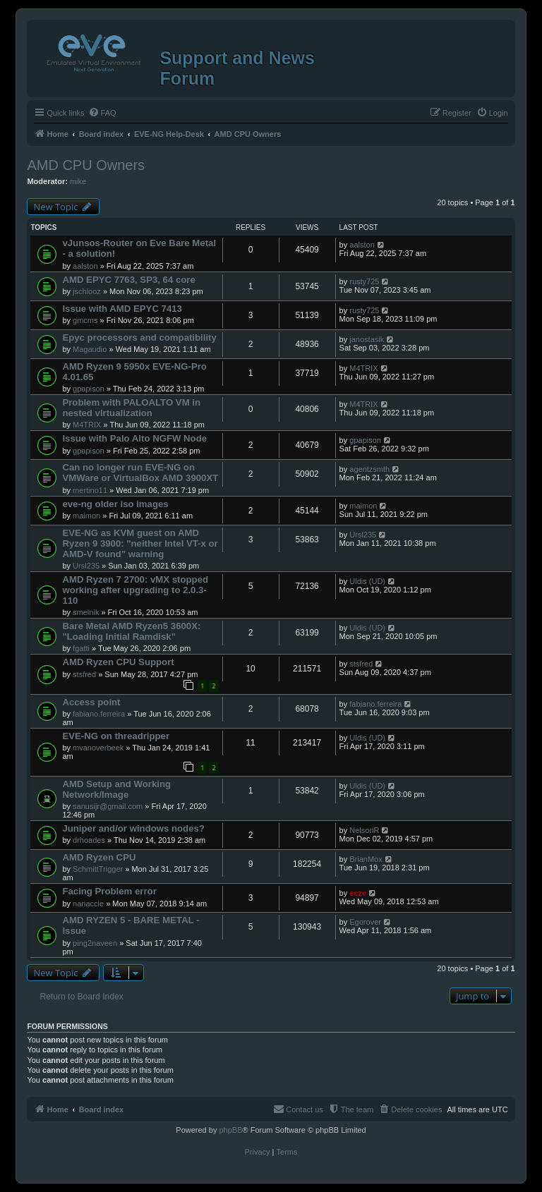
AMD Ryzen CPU (99, 857)
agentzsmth (369, 469)
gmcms (85, 320)
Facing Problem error (109, 891)
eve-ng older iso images (115, 504)
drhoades (89, 840)
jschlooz (87, 291)
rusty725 (364, 281)
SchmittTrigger (98, 869)
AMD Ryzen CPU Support (118, 662)
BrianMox (365, 859)
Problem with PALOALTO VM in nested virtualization (131, 407)
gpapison (88, 388)
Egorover (365, 922)
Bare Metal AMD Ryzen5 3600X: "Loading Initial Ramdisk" (131, 631)
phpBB (230, 1130)
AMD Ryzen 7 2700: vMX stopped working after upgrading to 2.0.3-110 (135, 590)
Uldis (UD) (367, 581)
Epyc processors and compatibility (139, 337)
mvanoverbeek (98, 747)
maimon (86, 515)
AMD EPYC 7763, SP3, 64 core (128, 279)
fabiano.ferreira (99, 714)
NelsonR (364, 830)
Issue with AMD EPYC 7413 (122, 308)
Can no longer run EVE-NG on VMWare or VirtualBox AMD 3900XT (140, 472)
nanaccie (88, 903)
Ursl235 (86, 565)
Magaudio (90, 349)
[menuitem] (102, 112)
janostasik (366, 339)
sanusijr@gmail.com (108, 806)
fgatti (81, 648)
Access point (91, 702)
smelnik (86, 612)
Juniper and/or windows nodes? (133, 828)
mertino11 (90, 490)
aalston (85, 266)
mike (78, 181)
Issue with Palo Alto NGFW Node (134, 438)
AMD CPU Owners (86, 165)
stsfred (84, 674)
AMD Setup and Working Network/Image (116, 789)
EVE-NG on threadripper (115, 736)
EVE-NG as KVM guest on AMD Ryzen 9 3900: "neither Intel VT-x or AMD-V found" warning (139, 543)
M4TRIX (363, 368)
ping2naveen (95, 943)
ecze (357, 893)
